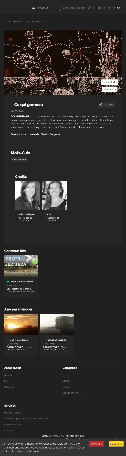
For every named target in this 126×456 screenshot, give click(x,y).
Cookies (8, 430)
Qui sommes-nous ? (14, 424)
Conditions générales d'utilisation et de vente (26, 418)
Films (19, 21)
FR (116, 7)
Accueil (40, 7)
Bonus (66, 387)
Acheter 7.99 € (109, 82)
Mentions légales (12, 413)
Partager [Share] (106, 105)
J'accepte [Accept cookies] (116, 443)
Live (6, 381)
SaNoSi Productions (67, 436)
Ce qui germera (19, 159)
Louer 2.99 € (109, 89)
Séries (66, 381)
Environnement (35, 21)
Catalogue (9, 387)
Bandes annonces (72, 393)
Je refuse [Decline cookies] (96, 443)
